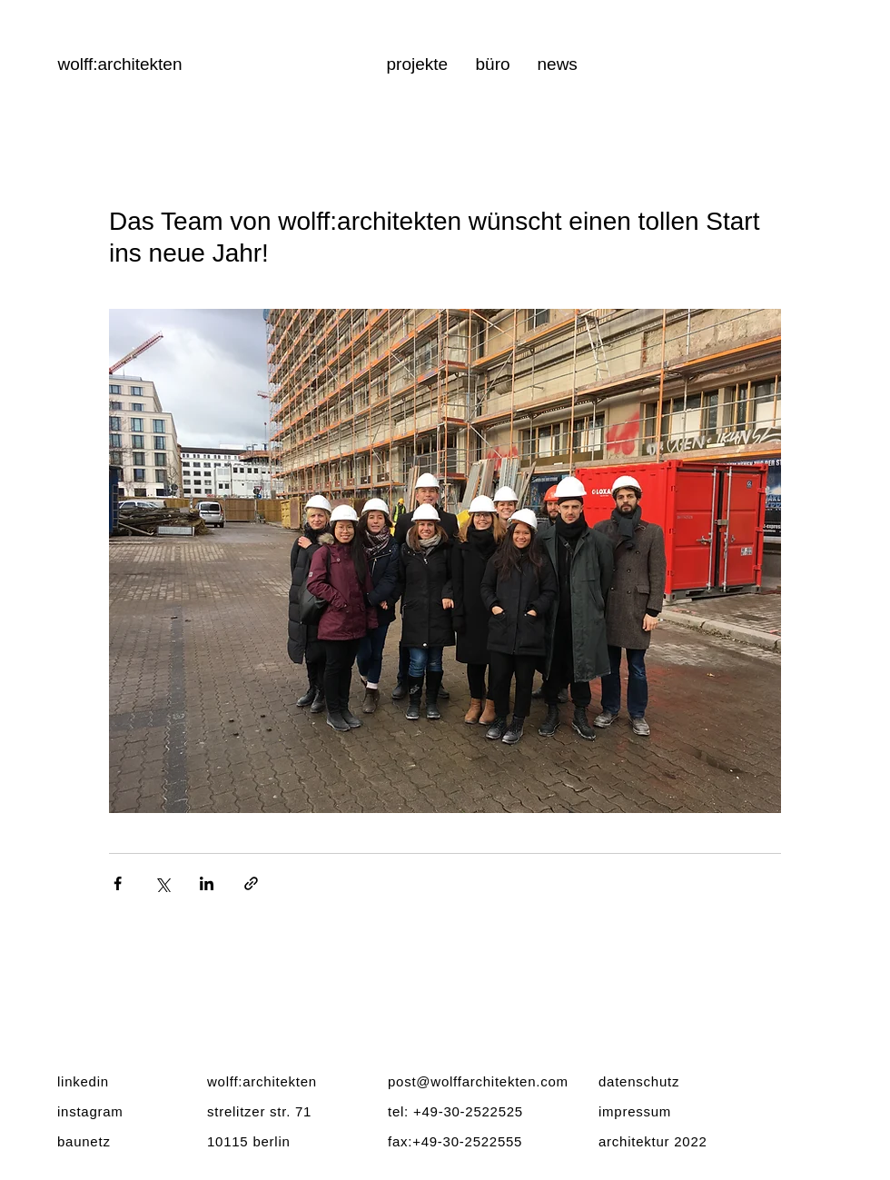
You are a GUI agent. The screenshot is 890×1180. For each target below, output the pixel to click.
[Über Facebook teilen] (117, 883)
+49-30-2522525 (468, 1111)
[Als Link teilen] (251, 883)
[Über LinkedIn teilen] (206, 883)
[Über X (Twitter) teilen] (162, 883)
